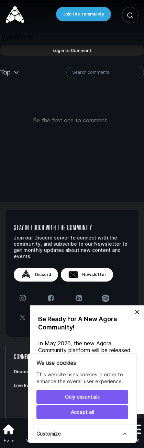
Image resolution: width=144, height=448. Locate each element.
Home (8, 432)
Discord (36, 274)
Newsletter (87, 274)
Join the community (83, 14)
